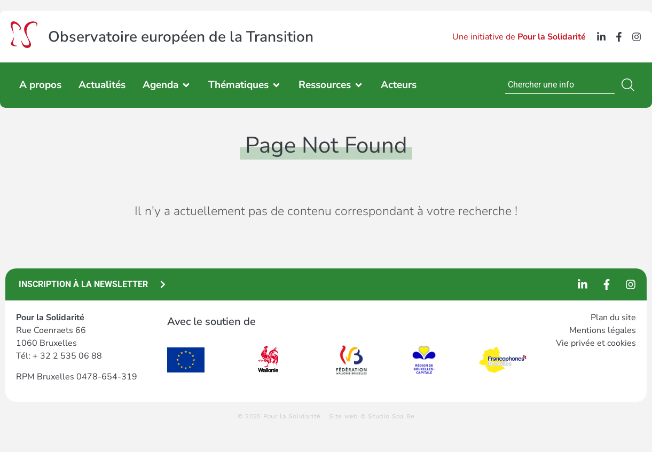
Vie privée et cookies (596, 343)
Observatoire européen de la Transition (180, 37)
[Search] (630, 85)
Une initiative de (519, 37)
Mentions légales (602, 330)
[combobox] (560, 85)
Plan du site (613, 317)
